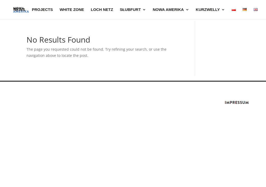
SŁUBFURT (130, 10)
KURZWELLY (208, 10)
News (19, 10)
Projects (42, 10)
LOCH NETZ (102, 10)
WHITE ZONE (71, 10)
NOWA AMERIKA (168, 10)
